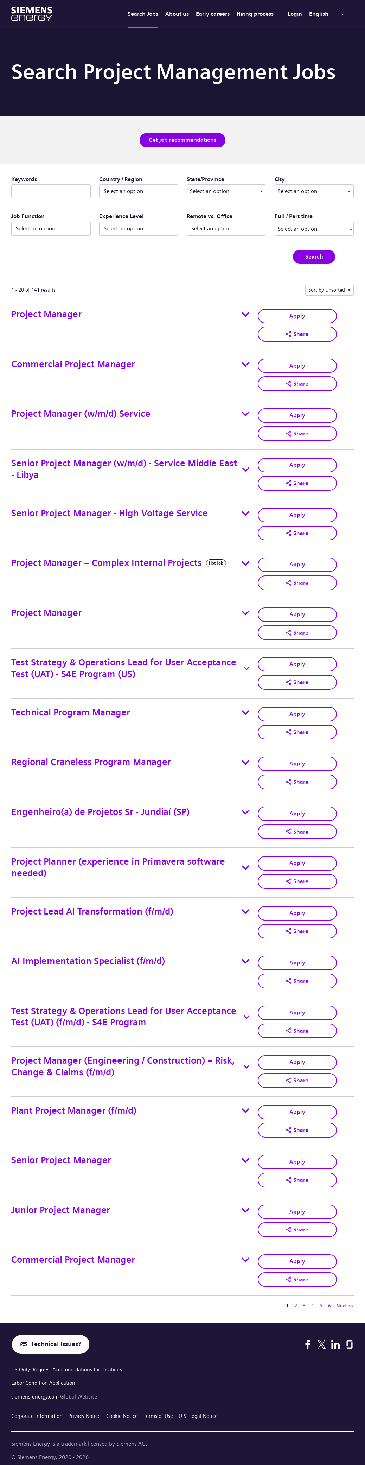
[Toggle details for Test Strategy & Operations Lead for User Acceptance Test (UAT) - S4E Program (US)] (246, 666)
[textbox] (226, 191)
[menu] (328, 15)
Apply (297, 315)
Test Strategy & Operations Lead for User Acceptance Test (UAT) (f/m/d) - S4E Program (123, 1012)
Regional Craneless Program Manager (91, 759)
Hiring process (255, 14)
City (301, 178)
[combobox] (226, 191)
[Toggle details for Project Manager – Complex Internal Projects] (245, 561)
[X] (322, 1338)
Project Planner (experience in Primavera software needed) (118, 864)
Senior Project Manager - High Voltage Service (109, 512)
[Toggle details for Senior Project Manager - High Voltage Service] (245, 512)
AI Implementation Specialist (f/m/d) (88, 956)
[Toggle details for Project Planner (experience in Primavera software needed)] (245, 864)
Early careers (213, 14)
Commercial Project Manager (73, 363)
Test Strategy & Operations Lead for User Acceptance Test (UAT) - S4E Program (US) (123, 666)
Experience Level (121, 216)
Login (295, 14)
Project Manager (46, 313)
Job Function (28, 216)
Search (314, 256)
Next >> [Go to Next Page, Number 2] (345, 1299)
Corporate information (38, 1409)
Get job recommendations (182, 139)
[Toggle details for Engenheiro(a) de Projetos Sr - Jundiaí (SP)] (245, 809)
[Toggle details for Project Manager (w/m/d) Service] (245, 413)
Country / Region (120, 179)
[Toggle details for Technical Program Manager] (245, 710)
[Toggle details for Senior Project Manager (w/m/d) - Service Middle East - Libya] (245, 468)
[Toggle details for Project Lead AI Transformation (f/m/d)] (245, 908)
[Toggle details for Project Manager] (245, 314)
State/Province (226, 178)
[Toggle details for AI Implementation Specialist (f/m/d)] (245, 957)
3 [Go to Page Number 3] (304, 1299)
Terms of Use (167, 1409)
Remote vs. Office (209, 216)
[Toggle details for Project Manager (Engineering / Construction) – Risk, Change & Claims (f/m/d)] (246, 1062)
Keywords (24, 179)
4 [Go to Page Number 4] (312, 1299)
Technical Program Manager (70, 709)
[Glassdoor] (349, 1338)
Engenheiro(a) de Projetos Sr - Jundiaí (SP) (100, 808)
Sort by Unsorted (326, 289)
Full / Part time (294, 216)
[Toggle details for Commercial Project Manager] (245, 364)
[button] (297, 333)
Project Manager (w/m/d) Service (81, 412)
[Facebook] (307, 1338)
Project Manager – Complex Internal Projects (106, 561)
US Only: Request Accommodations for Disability (71, 1363)
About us (177, 14)
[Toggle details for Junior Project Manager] (245, 1204)
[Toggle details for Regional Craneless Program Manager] (245, 759)
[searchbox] (308, 228)
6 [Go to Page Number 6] (329, 1299)
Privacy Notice (89, 1409)
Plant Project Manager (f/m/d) (73, 1105)
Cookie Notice (129, 1409)
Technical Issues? (56, 1338)
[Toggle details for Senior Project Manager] (245, 1155)
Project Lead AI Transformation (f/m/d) (92, 907)
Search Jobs (143, 14)
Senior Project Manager (61, 1154)
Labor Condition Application (45, 1377)
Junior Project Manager (60, 1204)
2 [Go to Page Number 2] (295, 1299)
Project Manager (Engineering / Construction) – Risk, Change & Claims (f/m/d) (123, 1061)
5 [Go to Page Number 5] (321, 1299)
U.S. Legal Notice (210, 1409)
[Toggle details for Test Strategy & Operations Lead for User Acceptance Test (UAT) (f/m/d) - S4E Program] (246, 1012)
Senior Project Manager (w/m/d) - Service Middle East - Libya (124, 468)
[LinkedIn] (335, 1338)
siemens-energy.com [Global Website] (37, 1390)
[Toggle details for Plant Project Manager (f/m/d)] (245, 1105)
